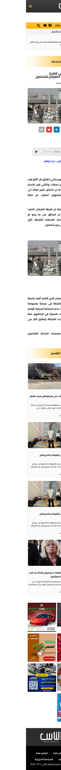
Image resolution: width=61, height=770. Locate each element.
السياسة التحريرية (18, 759)
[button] (4, 6)
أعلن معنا (32, 753)
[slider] (20, 151)
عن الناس (47, 753)
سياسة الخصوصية (42, 759)
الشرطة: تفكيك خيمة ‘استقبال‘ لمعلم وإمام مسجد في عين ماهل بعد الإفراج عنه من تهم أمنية (31, 43)
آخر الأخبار (30, 31)
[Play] (10, 151)
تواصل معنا (16, 753)
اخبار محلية (31, 61)
